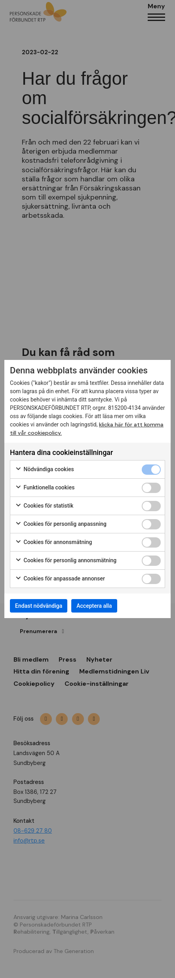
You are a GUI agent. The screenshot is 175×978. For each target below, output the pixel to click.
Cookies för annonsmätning (53, 542)
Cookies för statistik (44, 506)
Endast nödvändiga (38, 606)
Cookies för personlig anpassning (61, 524)
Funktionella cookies (44, 487)
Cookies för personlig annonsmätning (65, 560)
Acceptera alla (94, 606)
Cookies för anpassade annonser (60, 578)
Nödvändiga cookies (44, 469)
